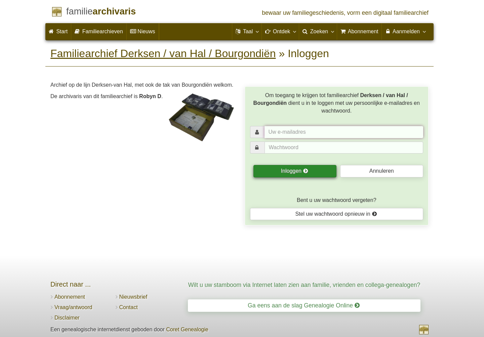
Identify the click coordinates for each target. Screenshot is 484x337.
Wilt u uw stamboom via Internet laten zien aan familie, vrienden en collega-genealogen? (304, 285)
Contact (128, 307)
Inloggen (294, 171)
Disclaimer (67, 318)
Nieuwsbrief (133, 297)
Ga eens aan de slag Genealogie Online (304, 305)
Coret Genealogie (187, 329)
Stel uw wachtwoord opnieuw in (336, 214)
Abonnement (69, 297)
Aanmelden (405, 31)
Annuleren (381, 171)
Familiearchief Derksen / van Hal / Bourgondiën (163, 53)
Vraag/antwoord (73, 307)
